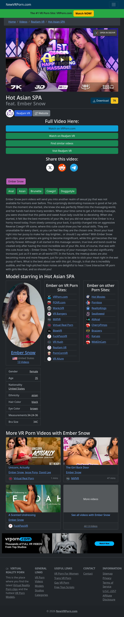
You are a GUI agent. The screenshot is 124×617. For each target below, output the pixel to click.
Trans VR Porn (62, 578)
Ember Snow (16, 181)
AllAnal (96, 319)
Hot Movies (98, 297)
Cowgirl (51, 191)
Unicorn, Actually (19, 467)
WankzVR (58, 308)
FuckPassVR (60, 336)
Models (39, 586)
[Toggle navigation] (113, 4)
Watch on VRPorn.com (62, 128)
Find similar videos (62, 143)
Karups (96, 336)
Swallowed (98, 313)
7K (114, 100)
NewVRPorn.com (18, 4)
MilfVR (57, 319)
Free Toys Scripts (64, 587)
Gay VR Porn (61, 582)
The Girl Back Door (77, 467)
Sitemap (108, 573)
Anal (11, 191)
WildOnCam (99, 342)
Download (101, 100)
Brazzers (97, 330)
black (35, 402)
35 (36, 378)
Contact (88, 573)
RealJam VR (23, 113)
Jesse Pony (31, 472)
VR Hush (58, 342)
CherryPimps (99, 325)
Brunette (36, 191)
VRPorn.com (60, 297)
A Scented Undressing (22, 515)
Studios (39, 590)
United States (17, 388)
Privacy (107, 578)
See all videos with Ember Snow (90, 515)
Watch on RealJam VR (62, 136)
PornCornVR (60, 353)
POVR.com (59, 302)
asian (34, 395)
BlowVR (57, 330)
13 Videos (23, 362)
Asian (22, 191)
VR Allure (58, 358)
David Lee (45, 472)
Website (41, 113)
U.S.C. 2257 (109, 591)
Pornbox (97, 302)
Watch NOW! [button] (84, 13)
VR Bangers (60, 313)
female (34, 371)
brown (34, 408)
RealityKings (99, 308)
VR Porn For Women (66, 573)
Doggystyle (67, 191)
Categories (41, 595)
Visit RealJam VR (62, 151)
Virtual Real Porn (63, 325)
